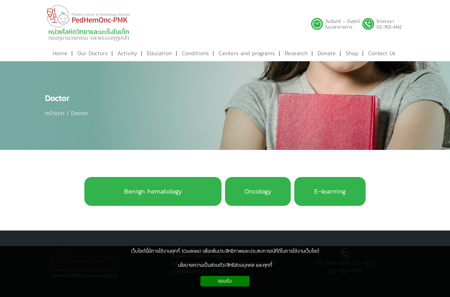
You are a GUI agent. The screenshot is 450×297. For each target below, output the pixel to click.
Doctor (57, 98)
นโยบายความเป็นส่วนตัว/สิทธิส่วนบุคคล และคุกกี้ (225, 265)
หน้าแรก (54, 113)
